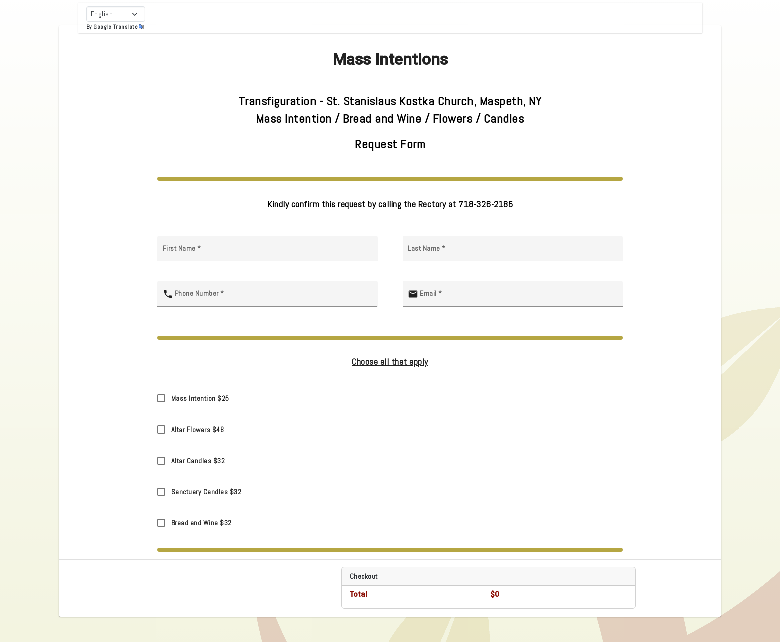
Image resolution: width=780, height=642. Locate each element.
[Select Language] (115, 14)
